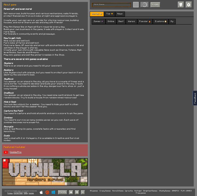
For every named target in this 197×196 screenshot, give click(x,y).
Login (156, 4)
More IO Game (118, 191)
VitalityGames (165, 191)
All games (94, 191)
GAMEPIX (175, 191)
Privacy (10, 193)
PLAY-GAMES (186, 191)
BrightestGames (150, 191)
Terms (26, 193)
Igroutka (129, 191)
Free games (141, 193)
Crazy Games (105, 191)
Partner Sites (18, 193)
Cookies (31, 193)
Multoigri (138, 191)
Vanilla (62, 192)
